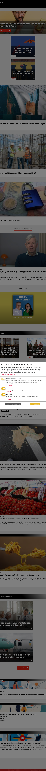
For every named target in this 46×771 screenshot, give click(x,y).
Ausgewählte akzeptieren (13, 404)
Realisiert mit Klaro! (39, 407)
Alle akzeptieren (35, 404)
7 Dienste (9, 385)
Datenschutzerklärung (8, 374)
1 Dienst (8, 391)
